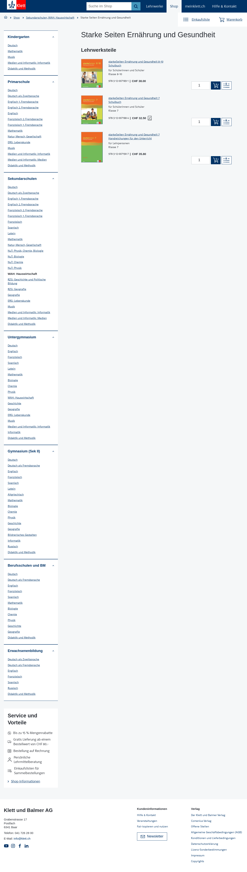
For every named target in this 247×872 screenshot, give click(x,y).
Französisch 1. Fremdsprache (25, 125)
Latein (11, 233)
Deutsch (13, 45)
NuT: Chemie (15, 262)
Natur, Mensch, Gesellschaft (24, 136)
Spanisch (13, 227)
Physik (11, 392)
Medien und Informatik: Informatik (29, 62)
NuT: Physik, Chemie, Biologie (25, 250)
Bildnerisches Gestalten (22, 535)
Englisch (13, 113)
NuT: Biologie (16, 256)
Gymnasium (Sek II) (31, 451)
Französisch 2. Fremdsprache (25, 119)
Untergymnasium (31, 337)
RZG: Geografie (17, 289)
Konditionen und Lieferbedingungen (213, 838)
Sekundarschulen (31, 179)
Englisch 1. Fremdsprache (23, 101)
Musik (11, 57)
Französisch (15, 222)
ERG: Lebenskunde (19, 142)
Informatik (14, 432)
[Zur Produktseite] (92, 73)
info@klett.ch (22, 838)
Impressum (197, 855)
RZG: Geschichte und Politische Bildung (27, 281)
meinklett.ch (195, 6)
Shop (174, 6)
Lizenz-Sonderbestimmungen (209, 849)
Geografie (14, 295)
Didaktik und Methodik (22, 68)
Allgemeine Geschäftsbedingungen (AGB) (216, 832)
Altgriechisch (16, 494)
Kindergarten (31, 37)
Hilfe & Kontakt (224, 6)
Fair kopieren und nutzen (152, 826)
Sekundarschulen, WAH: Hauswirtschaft (50, 17)
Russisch (13, 546)
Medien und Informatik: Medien (27, 159)
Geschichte (14, 403)
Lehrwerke (154, 6)
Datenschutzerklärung (204, 844)
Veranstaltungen (147, 821)
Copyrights (197, 861)
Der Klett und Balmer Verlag (208, 815)
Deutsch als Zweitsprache (23, 96)
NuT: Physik (15, 268)
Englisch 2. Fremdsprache (23, 107)
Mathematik (15, 51)
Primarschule (31, 82)
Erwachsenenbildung (31, 651)
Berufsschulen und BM (31, 565)
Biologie (13, 380)
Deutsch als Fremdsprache (24, 465)
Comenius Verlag (201, 821)
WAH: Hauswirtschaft (21, 397)
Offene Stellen (200, 826)
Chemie (12, 386)
